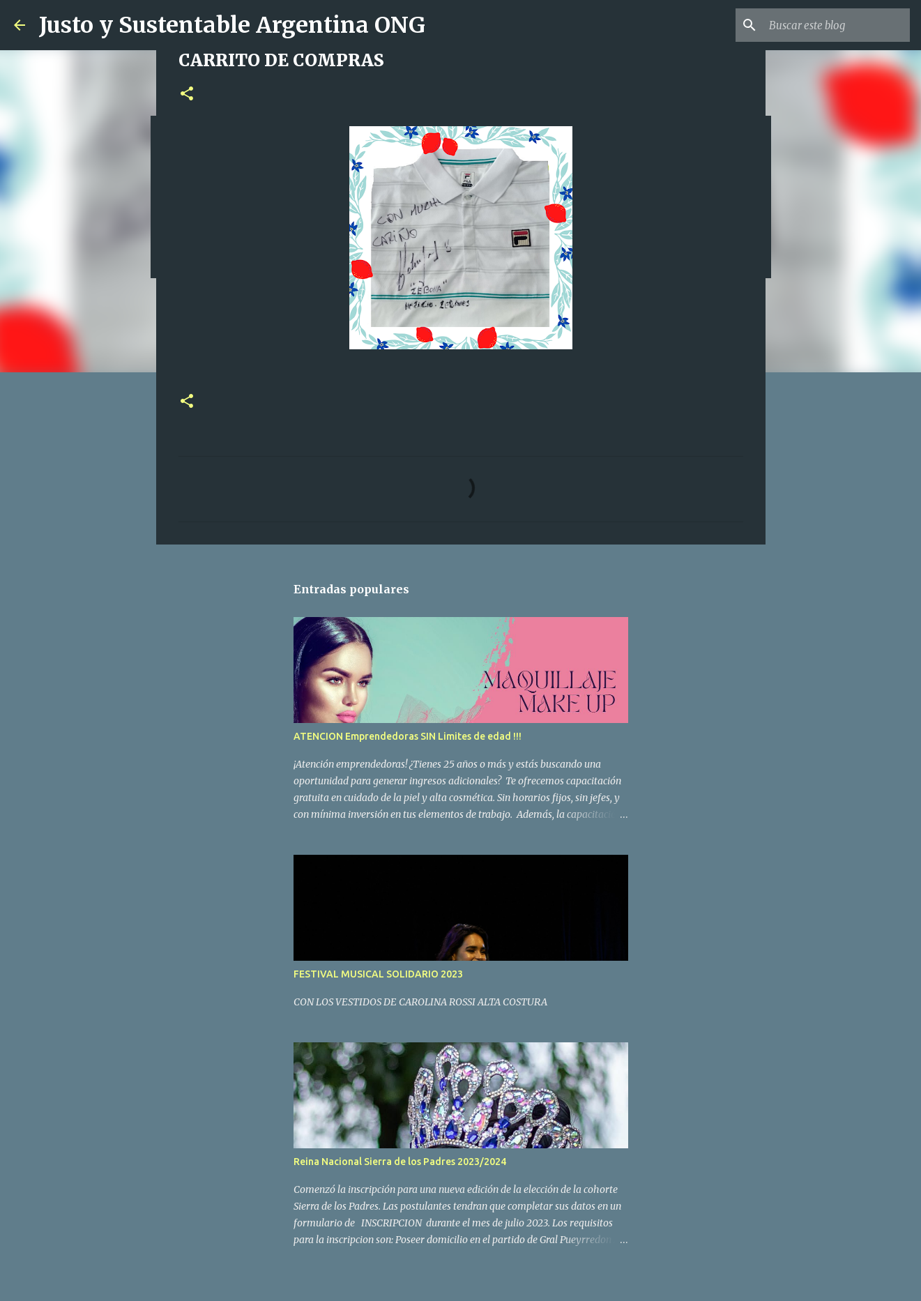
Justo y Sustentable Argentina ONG (232, 25)
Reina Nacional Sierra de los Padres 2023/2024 (400, 1161)
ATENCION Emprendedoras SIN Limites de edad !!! (408, 736)
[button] (186, 94)
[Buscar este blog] (836, 25)
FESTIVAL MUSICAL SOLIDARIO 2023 (378, 974)
